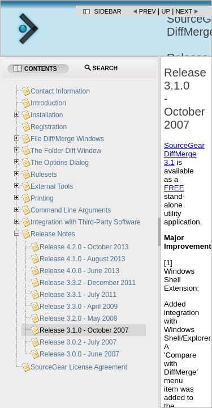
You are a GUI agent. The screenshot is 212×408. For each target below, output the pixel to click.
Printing (42, 198)
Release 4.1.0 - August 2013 (82, 259)
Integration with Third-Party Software (86, 222)
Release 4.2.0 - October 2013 (84, 247)
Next (184, 11)
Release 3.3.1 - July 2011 (78, 295)
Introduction (48, 103)
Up (166, 11)
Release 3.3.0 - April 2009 (79, 307)
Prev (147, 11)
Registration (49, 127)
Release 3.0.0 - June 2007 (79, 354)
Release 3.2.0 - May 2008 (78, 318)
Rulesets (44, 174)
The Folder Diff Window (66, 151)
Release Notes (53, 234)
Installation (47, 115)
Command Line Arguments (71, 210)
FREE (174, 188)
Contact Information (60, 91)
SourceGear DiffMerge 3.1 (184, 154)
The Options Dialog (60, 163)
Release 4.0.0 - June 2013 (79, 271)
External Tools (52, 186)
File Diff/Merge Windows (67, 139)
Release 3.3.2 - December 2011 (88, 283)
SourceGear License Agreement (79, 367)
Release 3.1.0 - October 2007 (84, 330)
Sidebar (108, 11)
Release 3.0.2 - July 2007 (78, 342)
